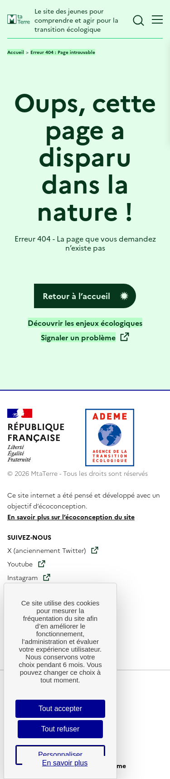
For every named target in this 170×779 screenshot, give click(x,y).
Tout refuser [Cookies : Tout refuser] (60, 729)
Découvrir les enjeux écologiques (85, 323)
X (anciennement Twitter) (46, 550)
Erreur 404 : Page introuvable (62, 52)
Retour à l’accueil (76, 295)
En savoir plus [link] (65, 763)
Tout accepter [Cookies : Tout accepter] (60, 708)
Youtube (20, 563)
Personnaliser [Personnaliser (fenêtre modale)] (60, 755)
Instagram (22, 577)
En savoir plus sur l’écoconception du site (71, 516)
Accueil (15, 52)
